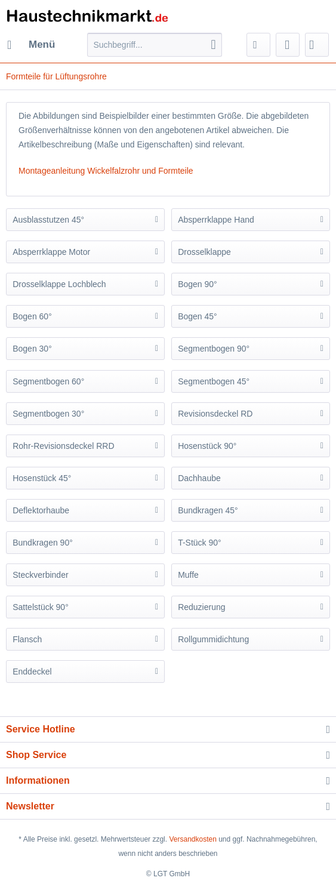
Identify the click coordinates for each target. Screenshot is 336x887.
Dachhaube (199, 478)
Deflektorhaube (41, 510)
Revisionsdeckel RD (215, 413)
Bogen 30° (32, 348)
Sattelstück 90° (41, 607)
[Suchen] (213, 45)
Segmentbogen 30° (48, 413)
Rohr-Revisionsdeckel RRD (63, 446)
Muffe (188, 575)
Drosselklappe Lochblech (59, 284)
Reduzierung (201, 607)
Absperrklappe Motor (51, 252)
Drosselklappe (204, 252)
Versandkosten (192, 839)
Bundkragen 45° (208, 510)
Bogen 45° (197, 316)
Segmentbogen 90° (213, 348)
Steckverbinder (40, 575)
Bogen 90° (197, 284)
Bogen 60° (32, 316)
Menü (31, 42)
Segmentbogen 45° (213, 381)
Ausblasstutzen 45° (48, 219)
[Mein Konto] (288, 45)
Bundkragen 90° (43, 542)
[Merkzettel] (258, 45)
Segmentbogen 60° (48, 381)
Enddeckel (32, 671)
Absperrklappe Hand (216, 219)
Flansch (27, 639)
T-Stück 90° (199, 542)
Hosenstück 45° (42, 478)
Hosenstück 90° (207, 446)
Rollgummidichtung (213, 639)
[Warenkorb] (317, 45)
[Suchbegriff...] (154, 45)
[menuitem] (30, 45)
